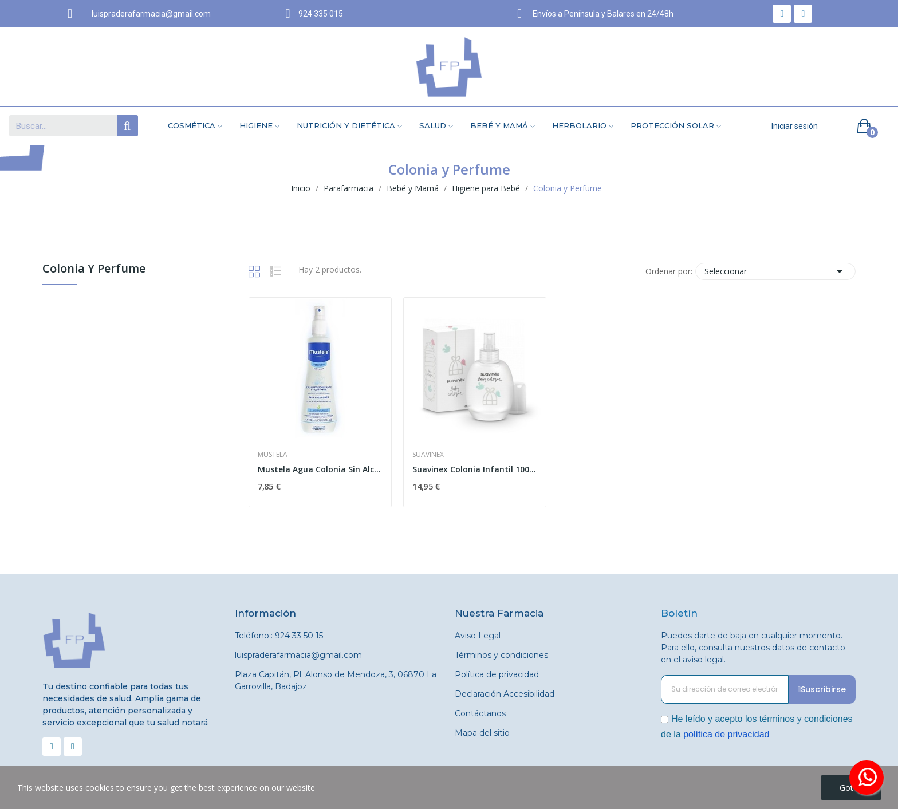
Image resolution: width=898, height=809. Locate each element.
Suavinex (428, 454)
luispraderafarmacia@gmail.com (298, 655)
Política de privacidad (497, 674)
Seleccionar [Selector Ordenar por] (775, 271)
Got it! (851, 787)
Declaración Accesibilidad (504, 694)
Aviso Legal (478, 635)
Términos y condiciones (501, 655)
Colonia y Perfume (93, 269)
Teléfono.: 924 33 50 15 (279, 635)
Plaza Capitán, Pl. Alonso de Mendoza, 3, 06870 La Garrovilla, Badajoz (335, 680)
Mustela (272, 454)
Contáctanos (480, 713)
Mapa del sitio (482, 733)
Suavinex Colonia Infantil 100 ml (474, 469)
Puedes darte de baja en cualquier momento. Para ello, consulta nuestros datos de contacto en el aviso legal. (753, 647)
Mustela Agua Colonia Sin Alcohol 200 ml (320, 469)
